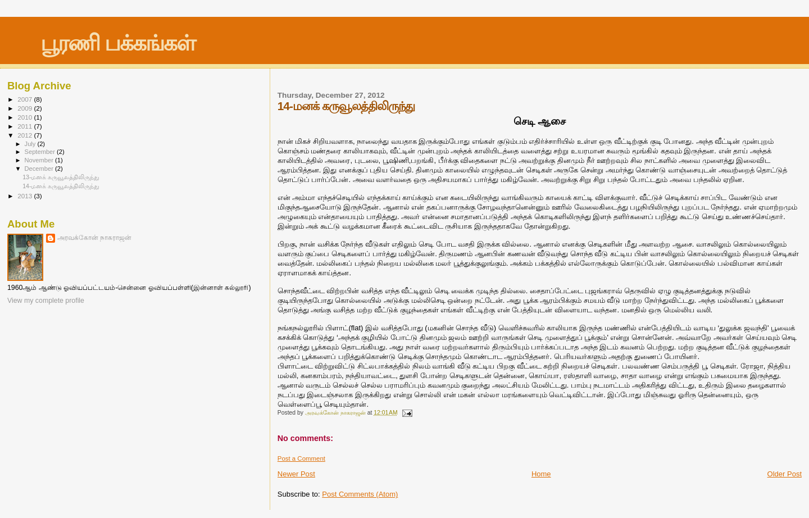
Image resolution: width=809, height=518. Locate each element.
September (41, 151)
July (31, 143)
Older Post (784, 474)
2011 (25, 126)
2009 (25, 108)
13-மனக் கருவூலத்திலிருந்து (60, 177)
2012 (25, 135)
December (40, 168)
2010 (25, 117)
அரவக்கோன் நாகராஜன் (94, 238)
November (40, 160)
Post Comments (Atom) (360, 494)
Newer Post (296, 474)
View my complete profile (45, 301)
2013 (25, 195)
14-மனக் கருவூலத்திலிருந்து (60, 186)
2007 (25, 99)
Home (541, 474)
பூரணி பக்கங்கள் (117, 43)
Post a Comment (301, 458)
